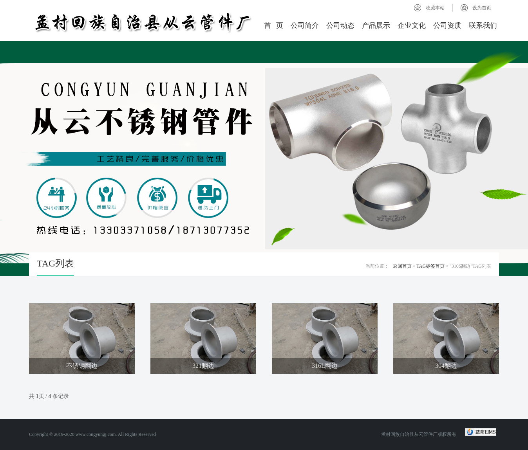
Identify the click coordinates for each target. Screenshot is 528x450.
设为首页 (481, 8)
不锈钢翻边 (82, 365)
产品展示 (376, 25)
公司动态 (340, 25)
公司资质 (447, 25)
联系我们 (483, 25)
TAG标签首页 (430, 266)
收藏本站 (435, 8)
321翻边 (203, 365)
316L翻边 (325, 365)
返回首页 (402, 266)
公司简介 (305, 25)
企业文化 (412, 25)
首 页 (274, 25)
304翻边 (446, 365)
